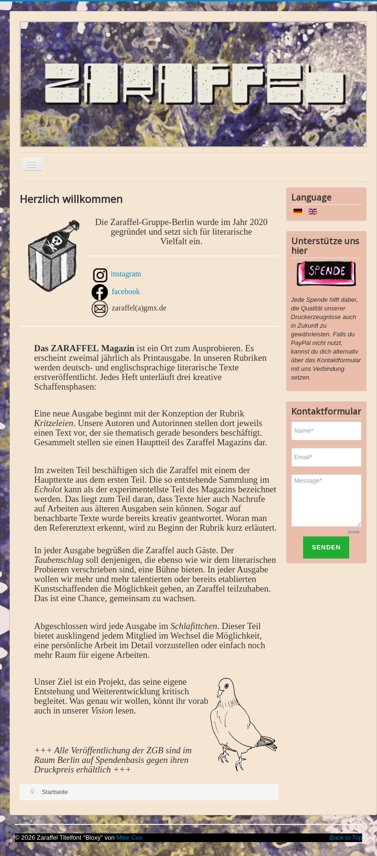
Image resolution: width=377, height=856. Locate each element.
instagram (126, 274)
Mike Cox (129, 837)
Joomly (353, 532)
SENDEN (326, 547)
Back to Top (346, 837)
